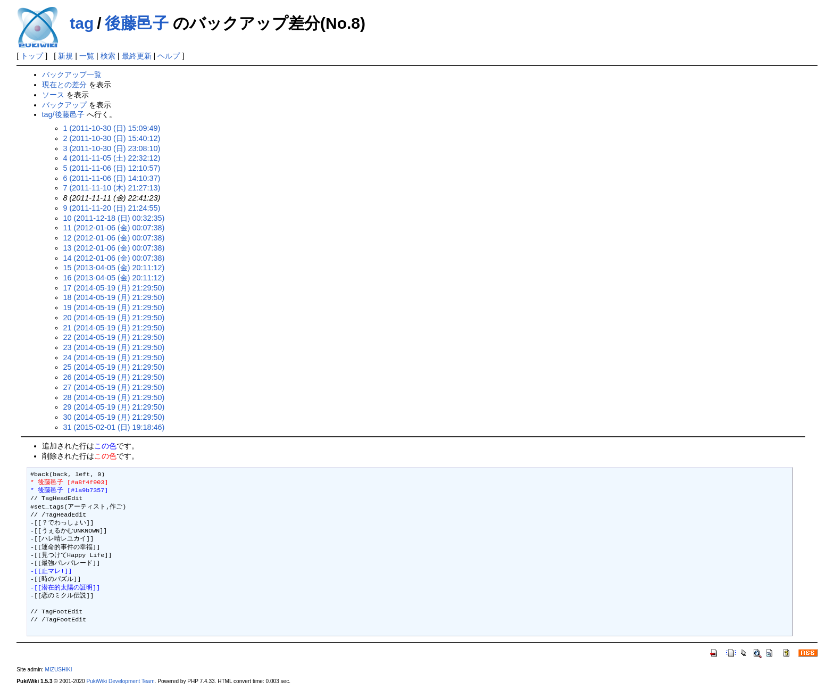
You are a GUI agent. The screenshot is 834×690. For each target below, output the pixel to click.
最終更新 (137, 56)
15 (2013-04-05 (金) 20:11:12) (114, 267)
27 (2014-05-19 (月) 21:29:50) (114, 387)
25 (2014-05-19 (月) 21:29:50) (114, 367)
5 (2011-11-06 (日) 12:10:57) (112, 168)
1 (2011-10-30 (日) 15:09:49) (112, 128)
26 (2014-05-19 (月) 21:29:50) (114, 377)
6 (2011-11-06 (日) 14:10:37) (112, 178)
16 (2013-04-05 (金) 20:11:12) (114, 277)
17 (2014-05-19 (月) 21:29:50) (114, 288)
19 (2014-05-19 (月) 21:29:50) (114, 307)
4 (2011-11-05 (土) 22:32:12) (112, 158)
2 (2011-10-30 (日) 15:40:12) (112, 138)
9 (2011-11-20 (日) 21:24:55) (112, 208)
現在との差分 (64, 84)
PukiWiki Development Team (121, 681)
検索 (108, 56)
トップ (32, 56)
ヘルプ (168, 56)
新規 (65, 56)
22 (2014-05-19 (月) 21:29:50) (114, 337)
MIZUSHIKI (58, 669)
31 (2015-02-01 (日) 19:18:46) (114, 427)
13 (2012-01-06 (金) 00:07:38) (114, 248)
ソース (53, 94)
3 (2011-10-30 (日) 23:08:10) (112, 148)
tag (82, 23)
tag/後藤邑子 (63, 114)
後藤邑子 (137, 23)
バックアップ (64, 105)
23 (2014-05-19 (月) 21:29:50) (114, 347)
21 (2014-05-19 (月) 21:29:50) (114, 327)
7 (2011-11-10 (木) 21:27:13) (112, 188)
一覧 (86, 56)
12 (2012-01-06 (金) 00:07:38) (114, 238)
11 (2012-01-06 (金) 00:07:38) (114, 227)
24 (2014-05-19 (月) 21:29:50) (114, 357)
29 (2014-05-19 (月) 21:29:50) (114, 407)
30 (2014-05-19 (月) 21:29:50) (114, 417)
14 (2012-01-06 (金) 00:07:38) (114, 258)
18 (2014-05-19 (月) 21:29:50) (114, 297)
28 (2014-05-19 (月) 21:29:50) (114, 397)
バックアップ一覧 (72, 74)
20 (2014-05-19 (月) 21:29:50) (114, 317)
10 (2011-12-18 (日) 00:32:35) (114, 218)
